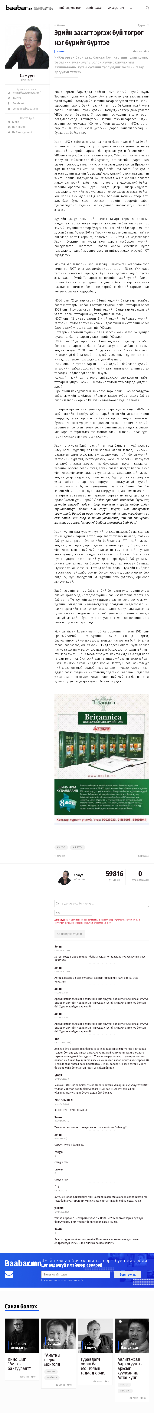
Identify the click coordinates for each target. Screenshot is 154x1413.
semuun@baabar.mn (23, 108)
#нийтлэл (78, 847)
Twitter (14, 98)
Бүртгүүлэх (128, 1274)
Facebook (16, 103)
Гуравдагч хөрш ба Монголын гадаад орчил (94, 1366)
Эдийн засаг (94, 8)
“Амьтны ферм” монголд (52, 1360)
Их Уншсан (16, 127)
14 (146, 51)
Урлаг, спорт (116, 8)
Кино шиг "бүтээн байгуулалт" (19, 1364)
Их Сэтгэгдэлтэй (20, 132)
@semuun (27, 79)
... (131, 8)
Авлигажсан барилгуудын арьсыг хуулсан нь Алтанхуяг (130, 1368)
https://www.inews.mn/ (24, 92)
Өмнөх (59, 25)
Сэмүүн (60, 51)
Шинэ (13, 121)
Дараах (143, 25)
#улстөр (61, 847)
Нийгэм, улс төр (69, 8)
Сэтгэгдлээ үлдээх (70, 934)
